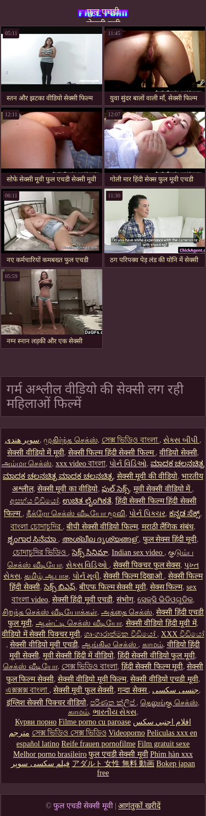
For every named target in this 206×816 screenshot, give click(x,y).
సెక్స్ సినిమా (90, 552)
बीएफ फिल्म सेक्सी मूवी (112, 587)
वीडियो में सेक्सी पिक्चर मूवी (41, 634)
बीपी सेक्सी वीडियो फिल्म (102, 527)
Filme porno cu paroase (95, 722)
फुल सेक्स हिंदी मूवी (170, 539)
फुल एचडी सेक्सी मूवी (103, 14)
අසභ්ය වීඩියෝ (34, 501)
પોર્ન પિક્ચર (147, 513)
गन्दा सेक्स (133, 690)
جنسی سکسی (175, 690)
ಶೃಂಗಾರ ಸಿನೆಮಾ (33, 539)
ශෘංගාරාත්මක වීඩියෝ (120, 634)
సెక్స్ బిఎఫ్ (60, 587)
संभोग (124, 600)
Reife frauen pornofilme (98, 744)
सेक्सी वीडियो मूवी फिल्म (92, 679)
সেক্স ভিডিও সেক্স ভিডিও (69, 733)
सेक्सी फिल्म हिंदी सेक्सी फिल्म (112, 453)
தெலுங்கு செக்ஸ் (169, 703)
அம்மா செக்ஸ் (27, 464)
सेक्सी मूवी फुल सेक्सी (83, 690)
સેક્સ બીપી (181, 440)
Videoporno (127, 733)
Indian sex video (138, 552)
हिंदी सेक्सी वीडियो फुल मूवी (156, 655)
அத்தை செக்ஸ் (127, 612)
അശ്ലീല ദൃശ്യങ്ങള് (100, 539)
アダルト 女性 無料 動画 (113, 764)
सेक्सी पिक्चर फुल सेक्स (147, 565)
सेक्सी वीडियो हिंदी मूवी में (161, 623)
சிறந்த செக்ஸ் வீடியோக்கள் (49, 612)
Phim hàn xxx (171, 754)
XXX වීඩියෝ (182, 634)
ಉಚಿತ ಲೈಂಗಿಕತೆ (87, 501)
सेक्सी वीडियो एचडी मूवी (164, 679)
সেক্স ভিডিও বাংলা (131, 440)
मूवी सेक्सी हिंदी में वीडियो (78, 655)
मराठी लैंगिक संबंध (168, 527)
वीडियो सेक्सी (178, 453)
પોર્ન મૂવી (86, 576)
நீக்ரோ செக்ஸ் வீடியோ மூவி (76, 513)
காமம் (152, 645)
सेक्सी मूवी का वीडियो (67, 489)
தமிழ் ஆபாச (46, 576)
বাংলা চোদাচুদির (36, 527)
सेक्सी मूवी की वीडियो (147, 476)
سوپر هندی (22, 440)
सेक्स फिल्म (166, 587)
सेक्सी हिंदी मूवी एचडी (82, 600)
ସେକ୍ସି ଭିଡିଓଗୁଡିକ (165, 600)
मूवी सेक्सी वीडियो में (162, 489)
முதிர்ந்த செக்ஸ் (70, 440)
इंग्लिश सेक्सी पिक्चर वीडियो (47, 703)
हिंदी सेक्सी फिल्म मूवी (152, 666)
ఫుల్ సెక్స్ (116, 489)
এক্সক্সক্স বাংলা (27, 690)
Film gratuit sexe (163, 744)
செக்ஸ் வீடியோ (30, 666)
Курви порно (36, 722)
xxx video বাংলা (80, 464)
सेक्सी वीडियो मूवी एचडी (44, 645)
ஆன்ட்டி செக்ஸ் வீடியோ (79, 623)
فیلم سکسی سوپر (40, 764)
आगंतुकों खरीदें (139, 806)
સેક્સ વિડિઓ (87, 565)
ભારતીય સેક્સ (115, 712)
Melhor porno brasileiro (50, 754)
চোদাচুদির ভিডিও (40, 552)
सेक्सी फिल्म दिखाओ (133, 576)
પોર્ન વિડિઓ (128, 464)
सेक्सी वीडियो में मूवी (35, 453)
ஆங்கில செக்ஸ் (110, 645)
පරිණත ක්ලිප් (113, 703)
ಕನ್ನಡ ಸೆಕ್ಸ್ (185, 513)
